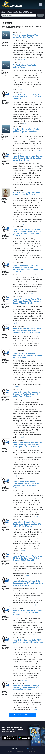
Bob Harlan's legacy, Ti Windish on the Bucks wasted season (28, 193)
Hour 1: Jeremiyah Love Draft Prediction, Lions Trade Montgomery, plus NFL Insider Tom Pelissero (28, 268)
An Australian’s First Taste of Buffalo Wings (25, 66)
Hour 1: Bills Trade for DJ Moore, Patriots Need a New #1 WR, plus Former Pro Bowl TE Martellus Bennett (27, 232)
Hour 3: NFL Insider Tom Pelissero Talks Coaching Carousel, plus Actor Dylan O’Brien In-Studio (27, 445)
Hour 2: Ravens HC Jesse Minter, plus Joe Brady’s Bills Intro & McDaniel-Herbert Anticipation (27, 331)
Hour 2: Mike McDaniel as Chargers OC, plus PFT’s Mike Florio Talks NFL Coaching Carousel (26, 484)
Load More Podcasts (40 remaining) (22, 715)
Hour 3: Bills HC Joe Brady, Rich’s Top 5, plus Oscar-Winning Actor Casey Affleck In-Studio (27, 301)
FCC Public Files (27, 749)
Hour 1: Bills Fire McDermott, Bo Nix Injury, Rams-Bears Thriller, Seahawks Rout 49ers (27, 688)
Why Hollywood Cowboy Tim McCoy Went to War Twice (25, 36)
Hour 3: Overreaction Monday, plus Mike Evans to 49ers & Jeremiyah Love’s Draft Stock (28, 158)
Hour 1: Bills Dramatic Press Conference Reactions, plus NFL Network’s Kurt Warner (27, 524)
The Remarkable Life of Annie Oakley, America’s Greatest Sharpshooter (26, 131)
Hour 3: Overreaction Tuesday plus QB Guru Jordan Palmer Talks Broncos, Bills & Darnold (28, 558)
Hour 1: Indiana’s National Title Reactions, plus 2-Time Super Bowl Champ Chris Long (28, 583)
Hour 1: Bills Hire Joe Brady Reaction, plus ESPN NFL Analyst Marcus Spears (27, 355)
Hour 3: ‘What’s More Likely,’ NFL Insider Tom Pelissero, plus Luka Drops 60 (27, 97)
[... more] (22, 59)
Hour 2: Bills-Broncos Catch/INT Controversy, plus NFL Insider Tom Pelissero (28, 642)
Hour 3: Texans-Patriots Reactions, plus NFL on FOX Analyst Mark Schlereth (28, 612)
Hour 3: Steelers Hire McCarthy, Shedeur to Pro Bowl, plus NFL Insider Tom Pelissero (27, 394)
